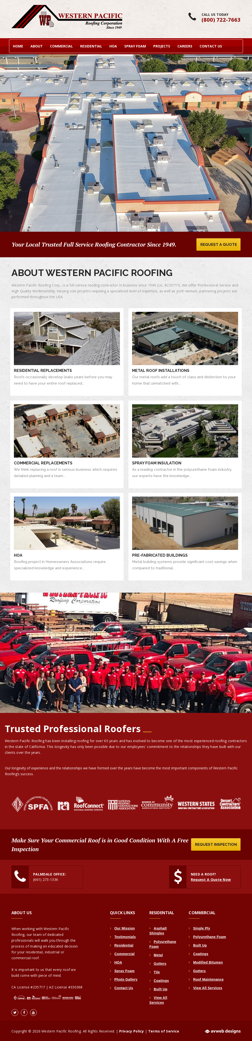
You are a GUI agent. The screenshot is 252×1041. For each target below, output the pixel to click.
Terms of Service (163, 1030)
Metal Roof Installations (160, 370)
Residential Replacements (43, 370)
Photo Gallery (125, 979)
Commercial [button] (61, 45)
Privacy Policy (131, 1030)
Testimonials (125, 936)
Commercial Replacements (43, 462)
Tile (157, 971)
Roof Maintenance (208, 979)
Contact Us (211, 45)
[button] (7, 136)
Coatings (161, 980)
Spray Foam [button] (135, 45)
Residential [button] (91, 45)
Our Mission (124, 928)
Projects (161, 45)
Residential (123, 945)
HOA (18, 554)
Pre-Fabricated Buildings (160, 554)
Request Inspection (214, 843)
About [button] (36, 45)
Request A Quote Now (211, 878)
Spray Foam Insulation (156, 462)
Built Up (160, 988)
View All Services (207, 987)
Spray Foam (124, 970)
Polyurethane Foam (209, 936)
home (18, 45)
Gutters (160, 963)
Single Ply (201, 928)
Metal (158, 954)
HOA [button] (113, 45)
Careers (184, 45)
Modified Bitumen (208, 962)
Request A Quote (217, 243)
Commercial (124, 953)
